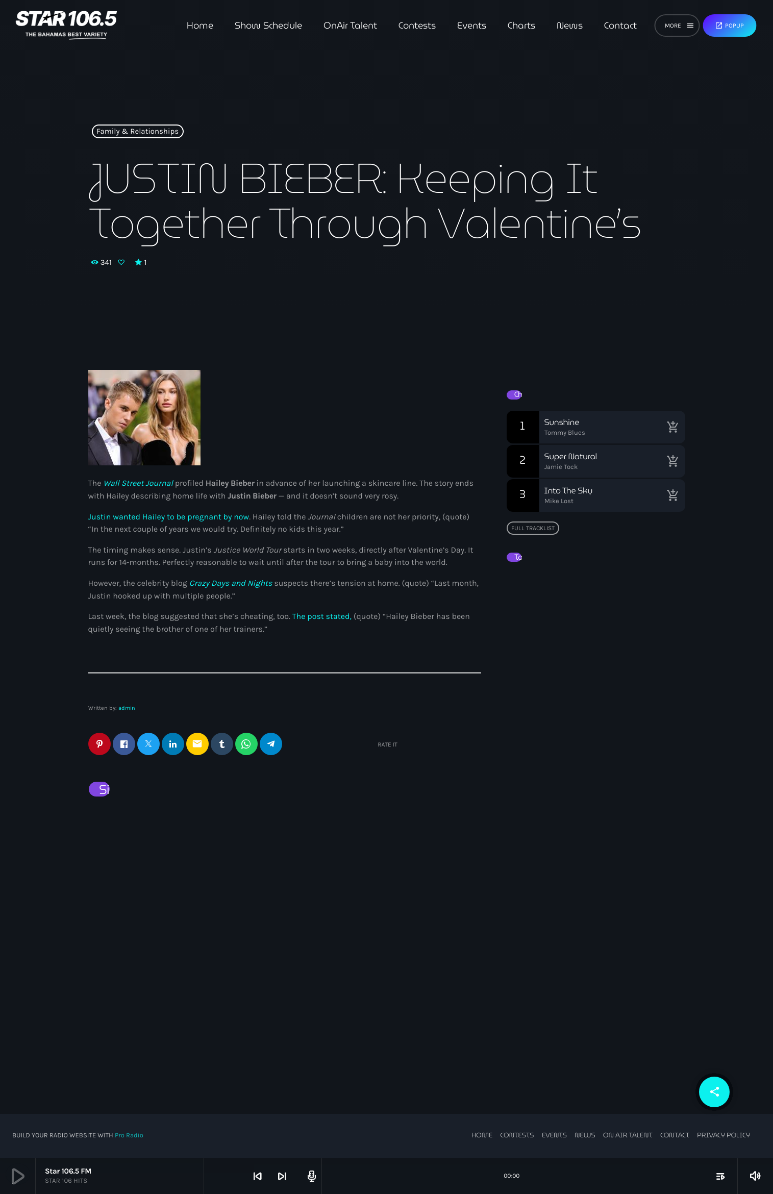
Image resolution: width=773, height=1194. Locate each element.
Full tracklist (533, 528)
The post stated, (322, 616)
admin (126, 708)
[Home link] (66, 25)
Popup (729, 25)
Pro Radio (129, 1136)
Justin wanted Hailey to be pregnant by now (169, 517)
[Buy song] (672, 427)
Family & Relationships (137, 131)
